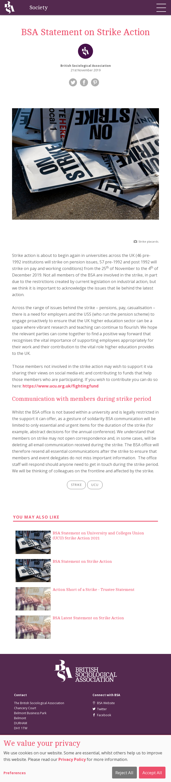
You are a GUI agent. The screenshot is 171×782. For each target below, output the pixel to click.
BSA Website (104, 703)
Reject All (124, 772)
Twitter (100, 709)
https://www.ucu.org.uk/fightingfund (61, 386)
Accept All (152, 772)
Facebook (102, 715)
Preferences (15, 772)
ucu (95, 485)
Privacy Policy (72, 759)
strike (76, 485)
